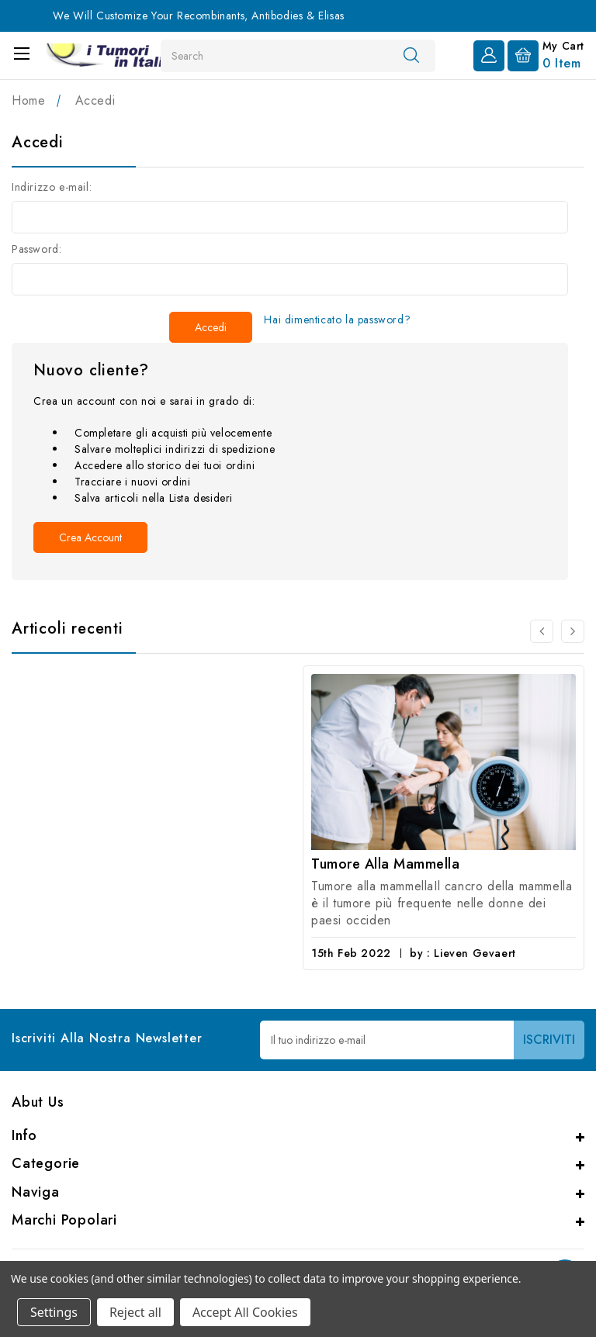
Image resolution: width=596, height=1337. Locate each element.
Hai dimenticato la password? (337, 319)
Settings (54, 1312)
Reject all (135, 1312)
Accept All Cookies (245, 1312)
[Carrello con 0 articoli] (546, 54)
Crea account (90, 537)
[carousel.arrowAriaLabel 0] (541, 631)
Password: (36, 249)
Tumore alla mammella (385, 864)
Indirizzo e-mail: (52, 187)
